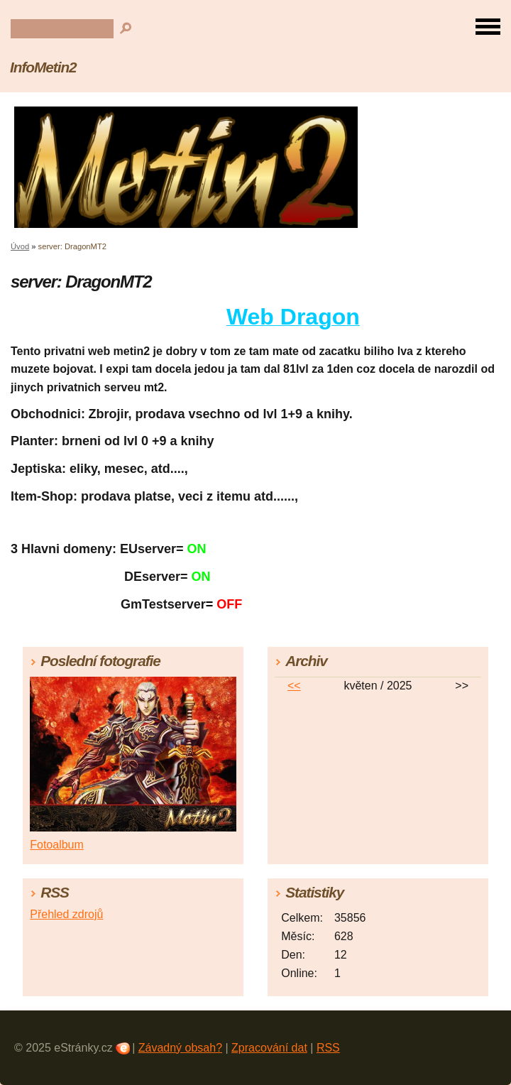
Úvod (20, 246)
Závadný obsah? (180, 1048)
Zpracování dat (269, 1048)
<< (294, 686)
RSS (328, 1048)
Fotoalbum (57, 845)
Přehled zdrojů (66, 914)
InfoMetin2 (43, 67)
